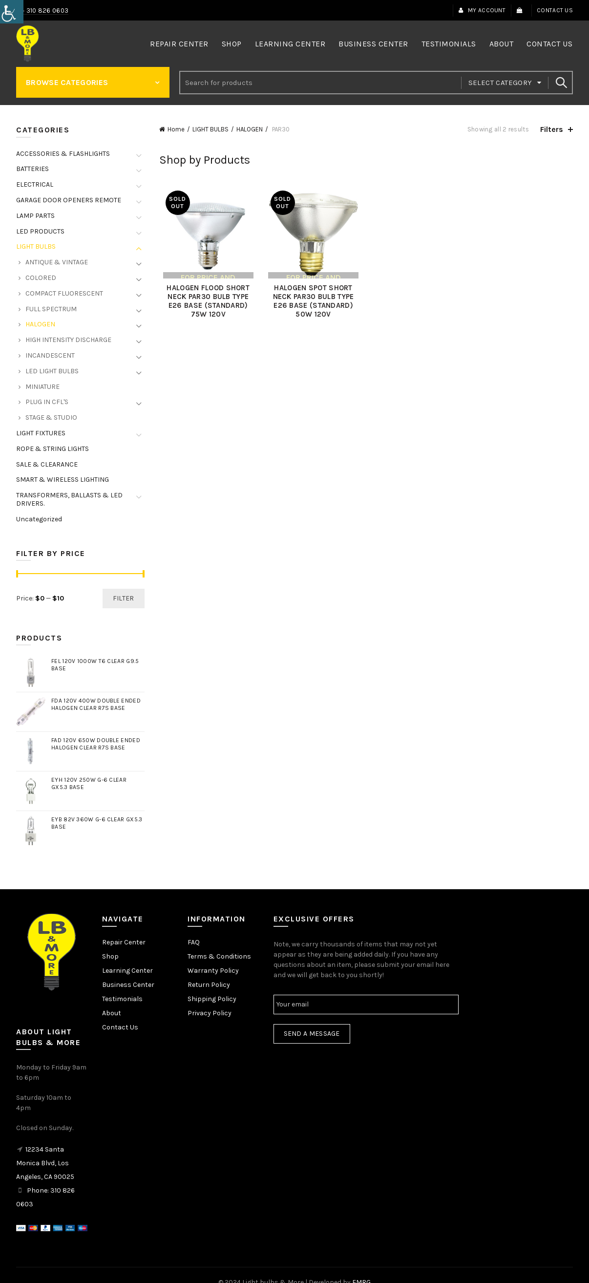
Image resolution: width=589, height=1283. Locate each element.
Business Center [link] (373, 43)
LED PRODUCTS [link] (40, 231)
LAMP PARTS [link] (35, 216)
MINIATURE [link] (42, 387)
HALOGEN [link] (249, 129)
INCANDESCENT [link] (50, 355)
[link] (11, 11)
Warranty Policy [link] (213, 970)
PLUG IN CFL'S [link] (46, 402)
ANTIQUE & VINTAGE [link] (56, 262)
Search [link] (560, 82)
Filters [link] (551, 129)
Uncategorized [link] (39, 519)
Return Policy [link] (209, 985)
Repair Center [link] (179, 43)
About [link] (501, 43)
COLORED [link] (40, 278)
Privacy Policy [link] (209, 1013)
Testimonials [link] (448, 43)
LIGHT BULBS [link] (210, 129)
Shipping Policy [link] (212, 999)
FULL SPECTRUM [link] (51, 309)
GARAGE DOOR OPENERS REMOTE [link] (68, 200)
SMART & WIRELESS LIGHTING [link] (62, 479)
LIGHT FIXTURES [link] (40, 433)
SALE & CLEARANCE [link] (47, 464)
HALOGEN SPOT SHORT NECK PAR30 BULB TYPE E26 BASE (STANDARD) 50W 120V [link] (312, 303)
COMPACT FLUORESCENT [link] (64, 293)
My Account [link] (481, 10)
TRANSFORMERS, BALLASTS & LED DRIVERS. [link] (69, 499)
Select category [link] (500, 82)
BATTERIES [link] (32, 169)
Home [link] (176, 129)
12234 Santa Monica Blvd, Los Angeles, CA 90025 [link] (45, 1163)
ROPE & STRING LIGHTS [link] (52, 449)
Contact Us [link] (555, 10)
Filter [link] (123, 598)
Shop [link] (232, 43)
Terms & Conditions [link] (219, 956)
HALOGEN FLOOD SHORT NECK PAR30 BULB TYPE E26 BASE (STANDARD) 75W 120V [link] (205, 303)
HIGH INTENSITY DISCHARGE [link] (68, 340)
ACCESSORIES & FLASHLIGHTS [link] (63, 154)
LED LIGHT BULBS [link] (52, 371)
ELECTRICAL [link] (34, 184)
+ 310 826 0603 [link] (44, 10)
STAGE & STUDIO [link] (51, 417)
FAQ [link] (194, 942)
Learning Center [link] (290, 43)
